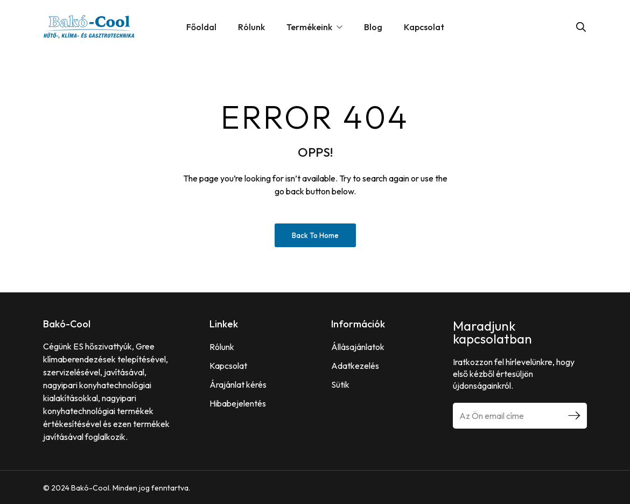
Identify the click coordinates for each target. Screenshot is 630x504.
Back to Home (315, 235)
